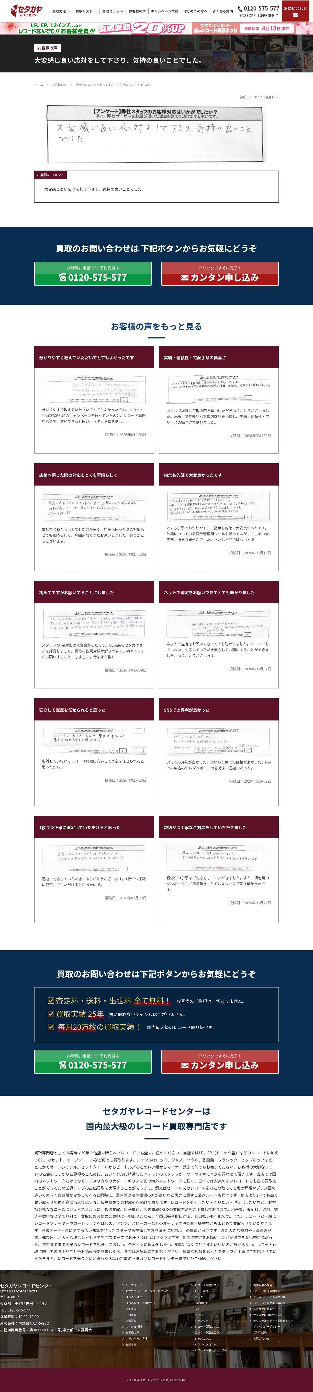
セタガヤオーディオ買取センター (273, 1320)
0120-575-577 (258, 11)
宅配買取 (131, 1309)
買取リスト (86, 11)
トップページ (134, 1285)
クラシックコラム (205, 1344)
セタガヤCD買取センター (268, 1315)
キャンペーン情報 (164, 11)
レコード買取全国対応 (266, 1291)
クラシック (201, 1320)
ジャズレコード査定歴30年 (269, 1297)
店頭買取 (131, 1320)
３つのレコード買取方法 (140, 1303)
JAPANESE (201, 1303)
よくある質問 (222, 11)
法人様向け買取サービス (268, 1309)
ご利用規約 (260, 1332)
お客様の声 (137, 11)
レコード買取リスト (207, 1285)
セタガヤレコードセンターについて (147, 1291)
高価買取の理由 (262, 1285)
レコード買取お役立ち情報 (211, 1350)
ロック (199, 1297)
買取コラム (113, 11)
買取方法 (61, 11)
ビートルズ (201, 1291)
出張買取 (131, 1315)
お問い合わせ (295, 11)
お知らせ (131, 1344)
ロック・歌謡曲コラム (208, 1332)
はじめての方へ (195, 11)
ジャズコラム (203, 1338)
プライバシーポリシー (266, 1326)
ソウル (199, 1315)
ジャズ (199, 1309)
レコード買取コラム (207, 1326)
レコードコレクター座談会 (269, 1303)
